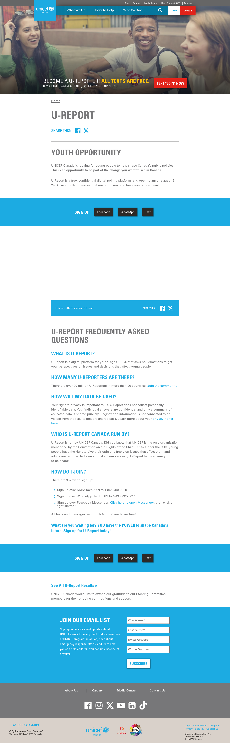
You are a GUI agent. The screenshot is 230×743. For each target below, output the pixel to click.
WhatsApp (127, 212)
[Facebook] (78, 130)
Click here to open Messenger (132, 502)
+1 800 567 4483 (26, 725)
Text (147, 212)
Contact (137, 3)
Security (199, 728)
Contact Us (157, 690)
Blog (127, 3)
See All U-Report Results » (74, 585)
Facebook (103, 212)
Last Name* (136, 630)
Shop (174, 10)
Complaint (214, 725)
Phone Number (138, 649)
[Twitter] (86, 130)
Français (188, 3)
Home (55, 101)
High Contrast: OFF (170, 3)
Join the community (162, 385)
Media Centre (151, 3)
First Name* (136, 620)
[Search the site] (160, 10)
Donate (188, 10)
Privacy (189, 728)
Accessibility (200, 725)
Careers (97, 690)
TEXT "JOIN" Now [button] (170, 83)
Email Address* (138, 639)
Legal (188, 725)
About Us (71, 690)
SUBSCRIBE (138, 663)
